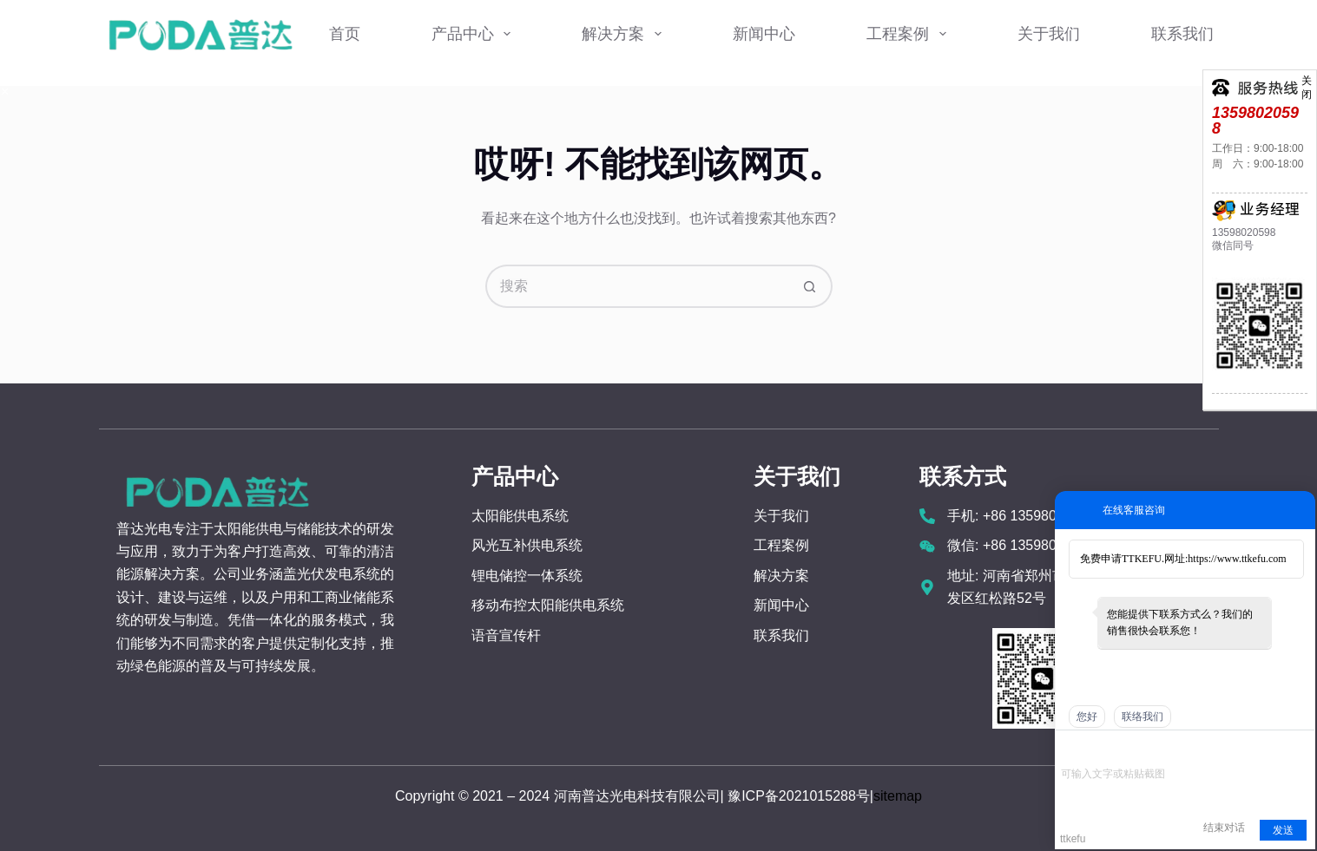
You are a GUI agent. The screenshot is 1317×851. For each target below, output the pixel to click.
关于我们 (1048, 34)
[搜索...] (637, 286)
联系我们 (1182, 34)
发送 (1283, 830)
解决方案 (625, 33)
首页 (344, 34)
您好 (1087, 716)
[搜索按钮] (811, 286)
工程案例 (909, 33)
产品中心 (474, 33)
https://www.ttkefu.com (1237, 559)
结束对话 (1224, 828)
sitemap (897, 796)
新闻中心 (764, 34)
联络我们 (1142, 716)
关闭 (1306, 79)
